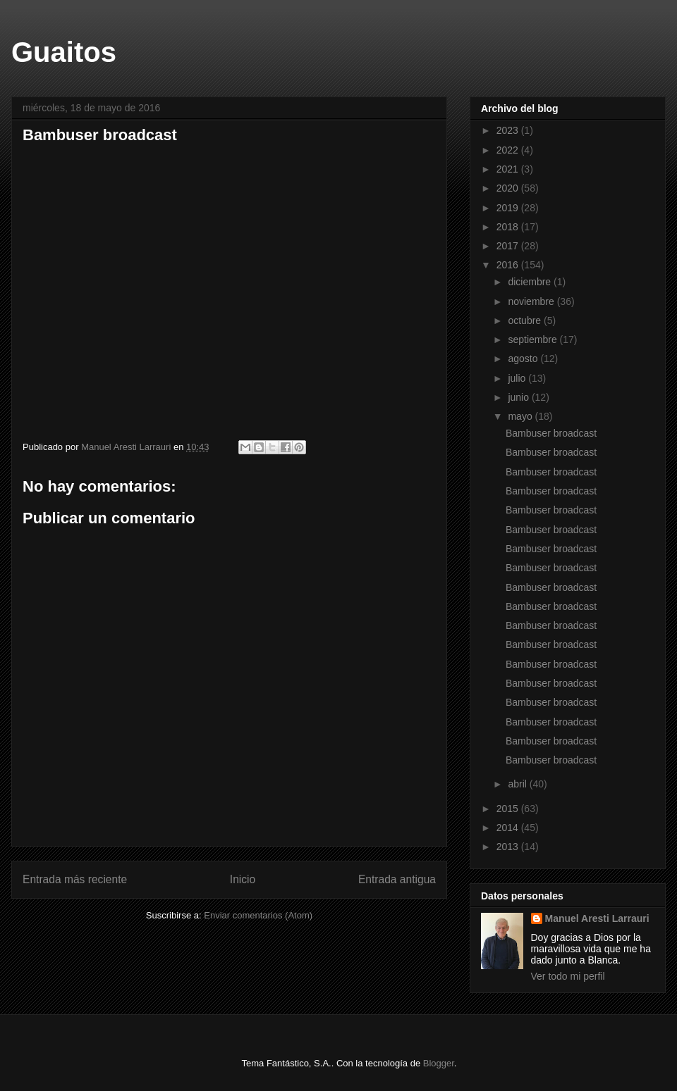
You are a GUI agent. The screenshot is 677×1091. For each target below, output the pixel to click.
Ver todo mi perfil (568, 976)
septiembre (533, 339)
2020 (508, 188)
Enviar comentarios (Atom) (258, 915)
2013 (508, 846)
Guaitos (63, 52)
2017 (508, 245)
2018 (508, 226)
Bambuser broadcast (185, 286)
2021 (508, 169)
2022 (508, 150)
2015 (508, 808)
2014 (508, 827)
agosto (524, 358)
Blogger (438, 1063)
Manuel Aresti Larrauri (597, 918)
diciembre (531, 281)
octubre (526, 320)
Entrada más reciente (75, 879)
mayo (521, 416)
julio (518, 378)
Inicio (242, 879)
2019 (508, 207)
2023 (508, 130)
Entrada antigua (397, 879)
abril (518, 784)
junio (519, 397)
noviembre (532, 301)
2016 (508, 264)
